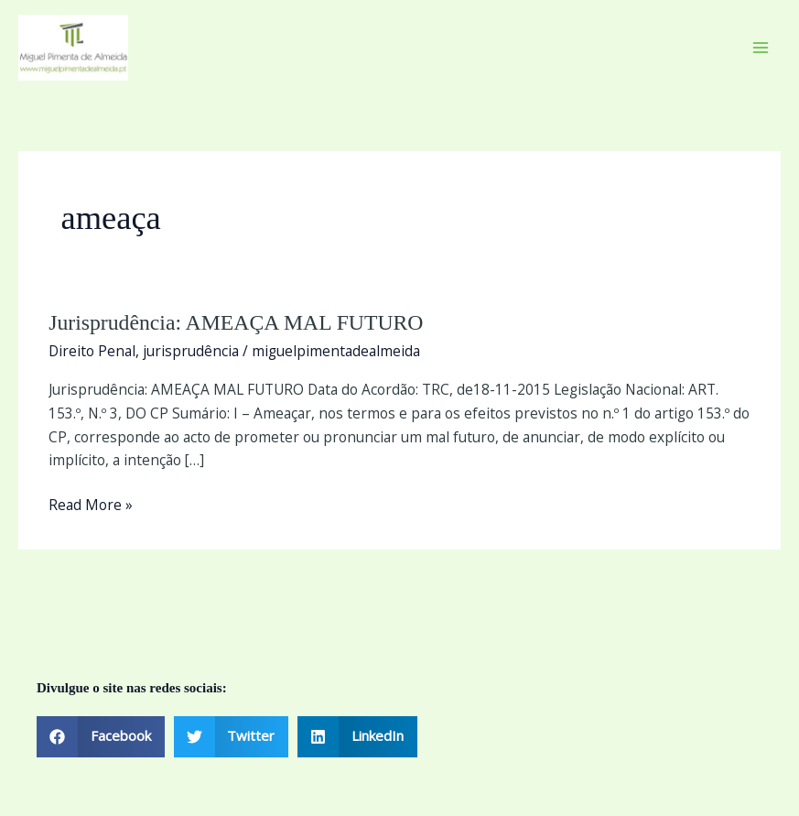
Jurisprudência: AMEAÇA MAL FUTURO (236, 322)
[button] (101, 736)
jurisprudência (191, 351)
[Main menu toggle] (761, 47)
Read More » (91, 504)
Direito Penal (92, 351)
